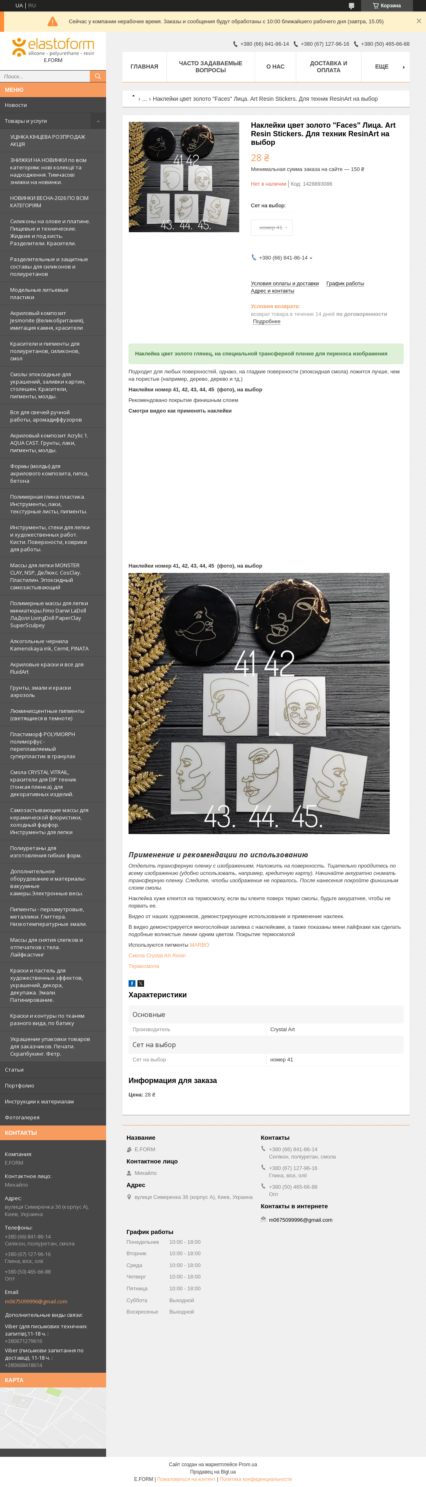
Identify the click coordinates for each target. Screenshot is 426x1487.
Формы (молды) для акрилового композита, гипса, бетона (49, 473)
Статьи (14, 1069)
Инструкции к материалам (39, 1101)
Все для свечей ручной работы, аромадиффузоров (46, 415)
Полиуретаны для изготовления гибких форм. (46, 851)
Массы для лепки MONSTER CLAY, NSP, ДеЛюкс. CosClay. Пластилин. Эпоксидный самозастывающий (45, 576)
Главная (144, 66)
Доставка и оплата (328, 66)
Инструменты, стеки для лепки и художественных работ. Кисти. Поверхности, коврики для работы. (50, 538)
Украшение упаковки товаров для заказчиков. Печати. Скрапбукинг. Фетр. (50, 1046)
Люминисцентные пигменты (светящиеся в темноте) (47, 714)
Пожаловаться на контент (186, 1479)
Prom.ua (248, 1464)
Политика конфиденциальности (256, 1479)
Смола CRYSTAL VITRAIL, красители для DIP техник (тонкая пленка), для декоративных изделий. (43, 783)
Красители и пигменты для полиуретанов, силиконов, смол (45, 351)
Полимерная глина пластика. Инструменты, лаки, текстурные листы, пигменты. (48, 504)
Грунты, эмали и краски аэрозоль (40, 691)
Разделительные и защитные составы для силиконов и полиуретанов (49, 266)
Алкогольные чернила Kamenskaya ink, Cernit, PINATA (49, 644)
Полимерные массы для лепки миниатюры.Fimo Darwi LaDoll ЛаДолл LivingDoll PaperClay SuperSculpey (49, 614)
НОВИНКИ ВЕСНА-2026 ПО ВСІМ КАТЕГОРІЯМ (49, 201)
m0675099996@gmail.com (36, 1301)
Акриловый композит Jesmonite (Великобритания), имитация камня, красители (47, 320)
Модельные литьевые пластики (39, 293)
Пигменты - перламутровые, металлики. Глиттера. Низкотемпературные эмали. (48, 917)
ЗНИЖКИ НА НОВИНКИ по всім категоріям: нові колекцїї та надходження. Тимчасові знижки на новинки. (48, 171)
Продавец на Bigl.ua (213, 1472)
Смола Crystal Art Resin (157, 955)
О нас (275, 66)
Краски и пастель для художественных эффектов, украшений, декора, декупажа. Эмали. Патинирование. (46, 985)
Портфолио (19, 1085)
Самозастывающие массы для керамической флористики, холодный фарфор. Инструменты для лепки (49, 821)
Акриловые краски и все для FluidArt (47, 668)
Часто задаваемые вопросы (210, 66)
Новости (16, 105)
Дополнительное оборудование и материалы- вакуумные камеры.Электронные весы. (48, 882)
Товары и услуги (26, 120)
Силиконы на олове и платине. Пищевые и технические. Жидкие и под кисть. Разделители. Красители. (50, 232)
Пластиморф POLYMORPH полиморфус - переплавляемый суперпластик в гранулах (42, 745)
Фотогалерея (22, 1117)
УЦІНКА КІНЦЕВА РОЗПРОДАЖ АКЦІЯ (47, 140)
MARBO (199, 945)
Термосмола (144, 966)
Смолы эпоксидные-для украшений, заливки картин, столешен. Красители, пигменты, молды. (47, 385)
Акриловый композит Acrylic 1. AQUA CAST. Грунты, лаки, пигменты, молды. (49, 443)
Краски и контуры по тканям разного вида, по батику (47, 1019)
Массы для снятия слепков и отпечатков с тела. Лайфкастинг (46, 947)
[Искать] (98, 76)
